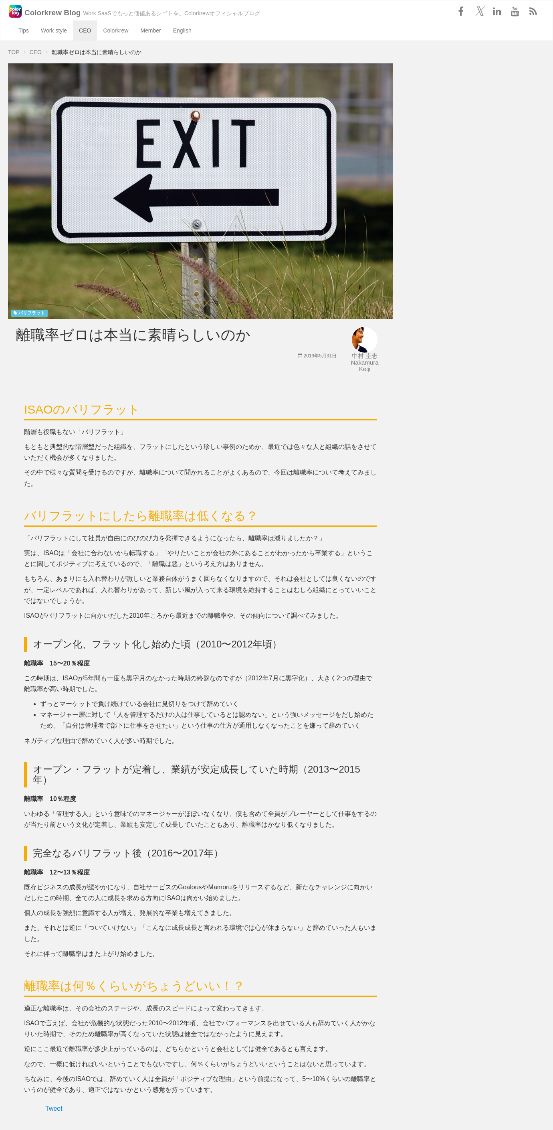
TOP (14, 52)
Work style (54, 30)
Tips (23, 30)
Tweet (54, 1108)
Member (150, 30)
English (182, 30)
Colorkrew (115, 30)
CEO (85, 30)
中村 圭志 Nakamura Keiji (364, 362)
